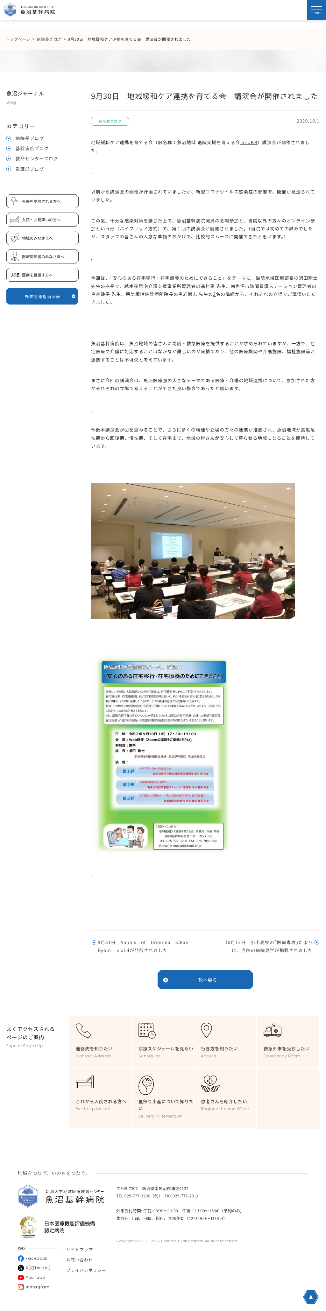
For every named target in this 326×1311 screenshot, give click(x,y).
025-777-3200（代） (142, 1196)
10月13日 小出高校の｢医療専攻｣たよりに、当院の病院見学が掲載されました (269, 946)
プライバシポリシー (86, 1270)
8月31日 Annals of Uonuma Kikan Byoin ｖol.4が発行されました (146, 946)
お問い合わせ (79, 1260)
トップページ (18, 39)
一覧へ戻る (205, 980)
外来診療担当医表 (50, 296)
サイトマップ (79, 1249)
